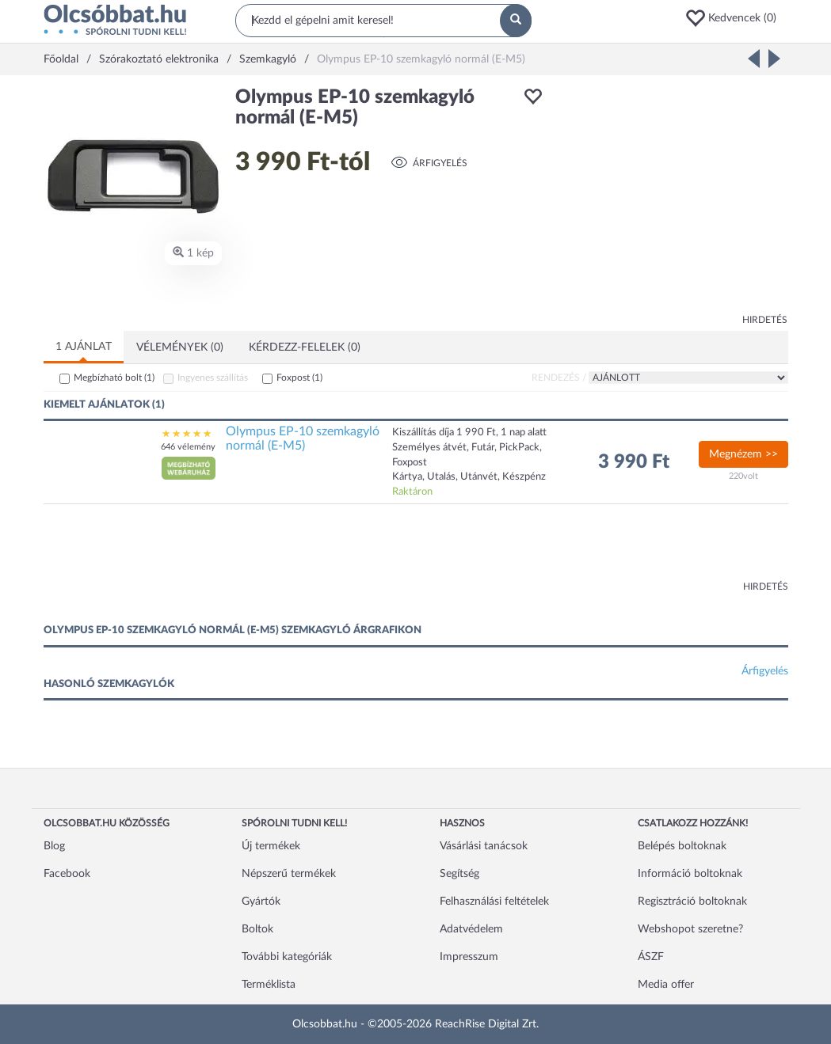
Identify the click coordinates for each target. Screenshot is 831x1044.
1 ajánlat (83, 346)
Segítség (459, 873)
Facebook (67, 873)
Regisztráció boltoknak (692, 901)
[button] (735, 18)
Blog (54, 846)
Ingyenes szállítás (212, 377)
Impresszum (469, 956)
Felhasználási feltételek (494, 901)
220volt (743, 476)
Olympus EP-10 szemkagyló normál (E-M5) (302, 438)
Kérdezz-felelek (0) (304, 347)
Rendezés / (559, 377)
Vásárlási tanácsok (484, 846)
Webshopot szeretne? (690, 929)
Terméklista (268, 984)
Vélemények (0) (179, 347)
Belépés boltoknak (682, 846)
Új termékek (271, 846)
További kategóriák (287, 956)
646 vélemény (188, 446)
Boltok (257, 929)
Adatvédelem (471, 929)
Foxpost (299, 377)
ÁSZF (651, 956)
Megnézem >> (743, 454)
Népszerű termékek (289, 873)
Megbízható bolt (114, 377)
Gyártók (261, 901)
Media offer (666, 984)
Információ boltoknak (690, 873)
